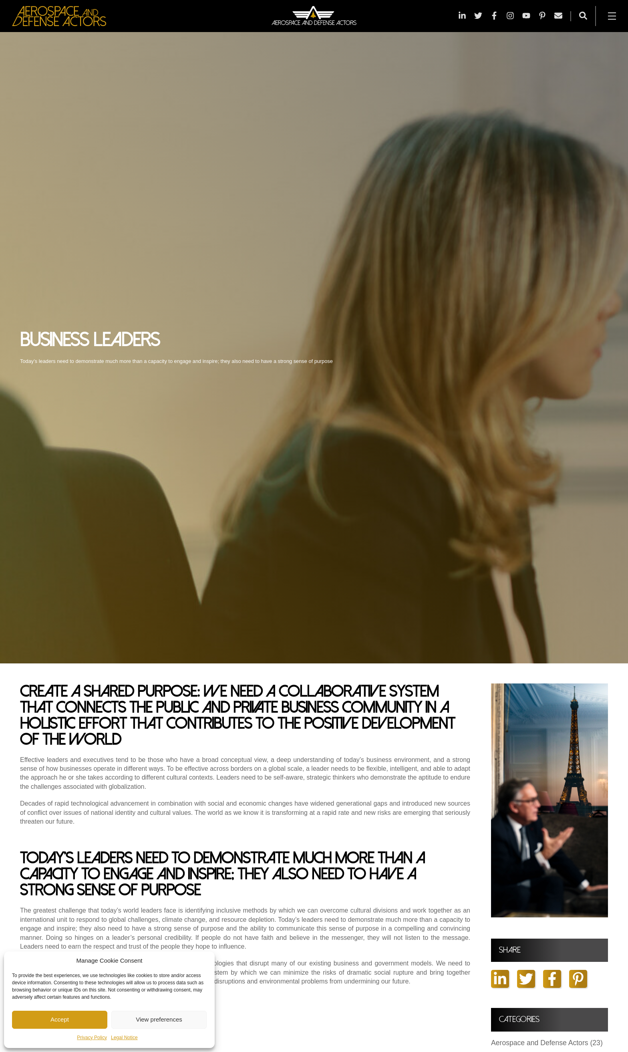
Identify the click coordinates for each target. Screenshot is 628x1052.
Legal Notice (124, 1037)
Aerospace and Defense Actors (547, 1043)
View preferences (159, 1019)
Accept (59, 1019)
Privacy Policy (92, 1037)
